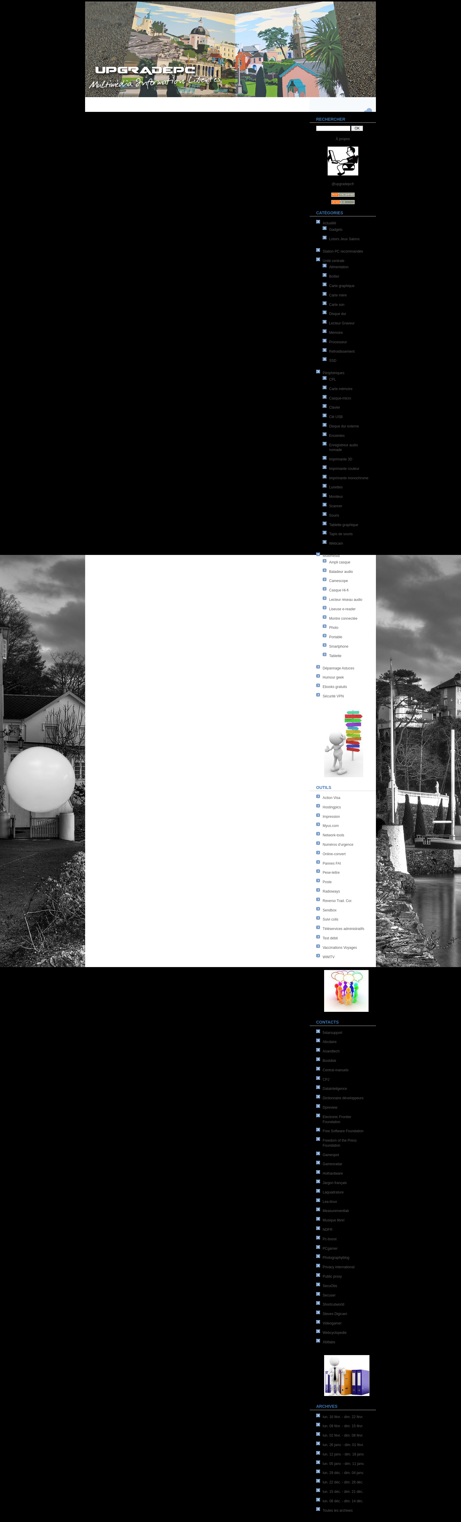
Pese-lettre (331, 873)
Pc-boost (329, 1239)
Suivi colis (330, 919)
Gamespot (331, 1155)
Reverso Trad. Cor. (337, 901)
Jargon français (335, 1183)
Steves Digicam (335, 1314)
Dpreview (330, 1107)
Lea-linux (330, 1202)
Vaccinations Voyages (340, 948)
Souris (334, 515)
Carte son (336, 305)
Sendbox (329, 910)
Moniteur (336, 497)
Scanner (335, 506)
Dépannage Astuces (338, 668)
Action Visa (331, 798)
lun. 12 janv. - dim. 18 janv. (343, 1454)
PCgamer (330, 1248)
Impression (331, 817)
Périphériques (333, 373)
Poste (327, 882)
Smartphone (338, 646)
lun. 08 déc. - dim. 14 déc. (343, 1501)
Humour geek (333, 677)
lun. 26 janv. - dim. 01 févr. (343, 1445)
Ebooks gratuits (335, 687)
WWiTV (329, 957)
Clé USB (336, 417)
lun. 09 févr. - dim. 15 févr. (343, 1426)
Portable (335, 637)
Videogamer (332, 1323)
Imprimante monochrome (348, 478)
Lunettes (336, 487)
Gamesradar (332, 1164)
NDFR (327, 1230)
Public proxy (332, 1276)
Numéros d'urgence (338, 845)
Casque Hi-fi (339, 590)
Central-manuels (336, 1070)
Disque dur (337, 314)
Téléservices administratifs (343, 929)
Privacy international (338, 1267)
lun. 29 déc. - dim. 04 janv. (343, 1473)
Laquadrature (333, 1192)
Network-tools (333, 835)
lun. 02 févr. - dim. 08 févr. (343, 1435)
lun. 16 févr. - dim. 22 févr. (343, 1417)
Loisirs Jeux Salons (344, 239)
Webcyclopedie (334, 1333)
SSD (332, 361)
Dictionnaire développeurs (343, 1098)
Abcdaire (329, 1042)
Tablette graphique (343, 525)
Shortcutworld (333, 1304)
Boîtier (334, 276)
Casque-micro (340, 398)
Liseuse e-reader (342, 609)
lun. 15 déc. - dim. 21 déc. (343, 1492)
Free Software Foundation (343, 1131)
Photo (333, 628)
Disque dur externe (344, 426)
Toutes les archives (338, 1510)
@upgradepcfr (342, 184)
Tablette (335, 656)
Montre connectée (343, 618)
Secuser (329, 1295)
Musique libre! (334, 1220)
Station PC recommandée (343, 251)
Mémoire (336, 333)
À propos (343, 139)
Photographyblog (336, 1258)
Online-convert (334, 854)
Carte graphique (341, 286)
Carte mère (338, 295)
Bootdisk (329, 1061)
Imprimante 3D (340, 459)
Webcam (336, 543)
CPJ (326, 1079)
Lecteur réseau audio (345, 600)
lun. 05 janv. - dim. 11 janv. (343, 1464)
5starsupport (332, 1033)
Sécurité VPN (333, 696)
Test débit (330, 938)
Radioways (331, 891)
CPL (332, 379)
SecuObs (330, 1286)
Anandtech (331, 1051)
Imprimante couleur (344, 469)
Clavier (334, 407)
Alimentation (339, 267)
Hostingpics (332, 807)
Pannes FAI (332, 863)
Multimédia (331, 556)
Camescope (338, 581)
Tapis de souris (341, 534)
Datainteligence (335, 1089)
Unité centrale (333, 261)
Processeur (338, 342)
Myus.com (331, 826)
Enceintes (337, 436)
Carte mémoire (340, 389)
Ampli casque (339, 562)
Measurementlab (336, 1211)
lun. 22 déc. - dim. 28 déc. (343, 1482)
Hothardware (333, 1173)
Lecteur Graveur (342, 323)
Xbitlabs (329, 1342)
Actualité (329, 223)
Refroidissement (342, 351)
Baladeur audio (341, 572)
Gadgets (335, 230)
